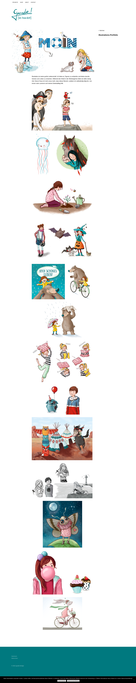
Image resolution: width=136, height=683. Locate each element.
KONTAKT (33, 2)
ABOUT (27, 2)
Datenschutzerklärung (73, 680)
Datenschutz (14, 658)
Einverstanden (61, 680)
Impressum (14, 656)
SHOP (21, 2)
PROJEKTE (15, 2)
